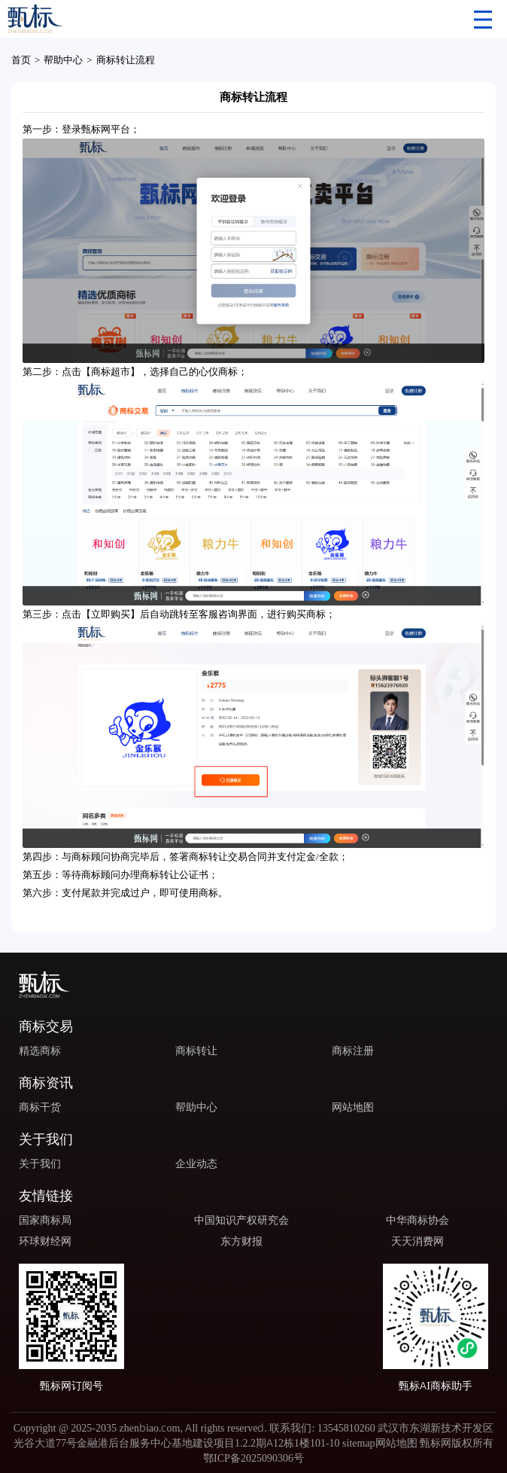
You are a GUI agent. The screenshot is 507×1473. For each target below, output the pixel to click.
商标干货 (40, 1107)
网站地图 (353, 1107)
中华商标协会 (417, 1220)
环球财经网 (45, 1241)
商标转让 (196, 1050)
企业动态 (196, 1163)
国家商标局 (45, 1220)
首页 (21, 59)
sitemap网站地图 (379, 1442)
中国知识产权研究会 (241, 1220)
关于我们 (40, 1163)
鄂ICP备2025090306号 (253, 1457)
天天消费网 (417, 1241)
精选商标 (40, 1050)
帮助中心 (63, 59)
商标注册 (353, 1050)
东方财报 (241, 1241)
